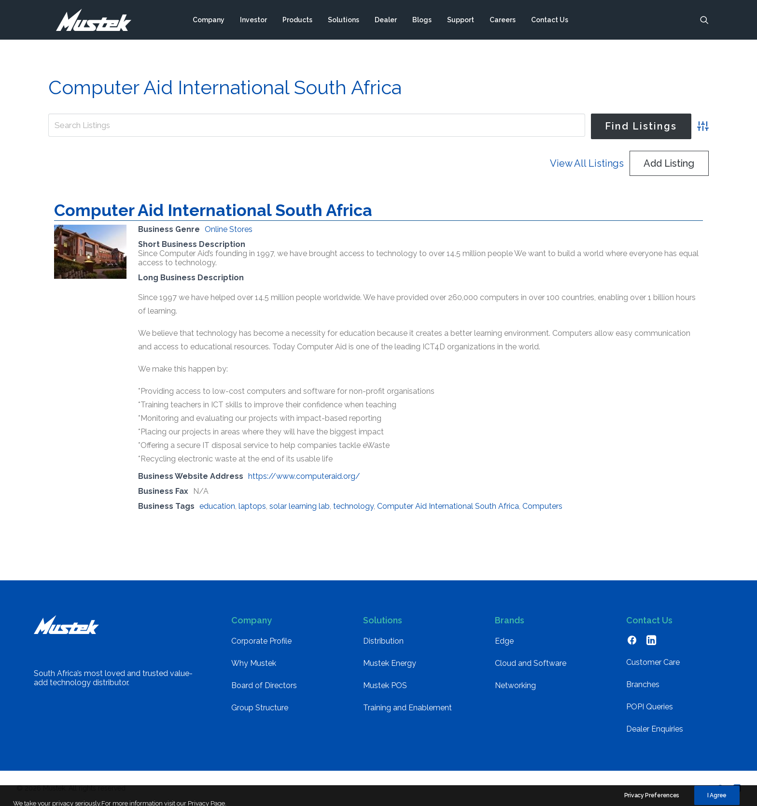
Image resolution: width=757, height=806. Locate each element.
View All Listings (587, 163)
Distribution (383, 641)
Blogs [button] (422, 21)
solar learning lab (299, 506)
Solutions (343, 21)
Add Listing (669, 163)
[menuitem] (208, 21)
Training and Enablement (407, 707)
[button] (704, 21)
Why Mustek (253, 663)
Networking (515, 685)
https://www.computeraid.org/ (304, 476)
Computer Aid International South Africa (213, 210)
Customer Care (653, 662)
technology (353, 506)
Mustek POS (385, 685)
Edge (504, 641)
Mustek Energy (389, 663)
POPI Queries (649, 706)
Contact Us (549, 21)
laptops (252, 506)
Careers (503, 21)
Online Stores (228, 229)
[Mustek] (89, 21)
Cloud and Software (530, 663)
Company (208, 21)
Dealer (386, 21)
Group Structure (259, 707)
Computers (542, 506)
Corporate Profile (261, 641)
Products (297, 21)
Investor (253, 21)
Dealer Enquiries (654, 729)
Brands (509, 620)
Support (460, 21)
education (217, 506)
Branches (642, 684)
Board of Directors (264, 685)
